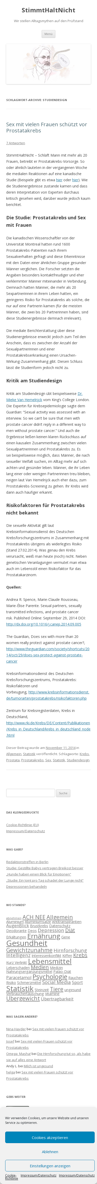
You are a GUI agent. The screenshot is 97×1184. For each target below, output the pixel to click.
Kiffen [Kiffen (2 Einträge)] (67, 955)
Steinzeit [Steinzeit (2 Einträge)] (42, 989)
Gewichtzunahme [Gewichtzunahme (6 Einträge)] (29, 950)
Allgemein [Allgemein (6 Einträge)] (60, 917)
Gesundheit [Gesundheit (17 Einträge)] (26, 943)
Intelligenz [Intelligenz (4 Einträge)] (18, 955)
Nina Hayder (16, 1029)
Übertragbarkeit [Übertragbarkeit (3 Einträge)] (57, 999)
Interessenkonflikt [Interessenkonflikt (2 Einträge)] (46, 955)
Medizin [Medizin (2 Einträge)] (56, 967)
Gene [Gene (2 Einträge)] (65, 937)
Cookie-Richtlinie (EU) (22, 825)
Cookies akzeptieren (50, 1137)
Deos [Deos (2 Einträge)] (32, 930)
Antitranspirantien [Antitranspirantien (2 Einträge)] (66, 921)
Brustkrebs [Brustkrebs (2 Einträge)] (39, 925)
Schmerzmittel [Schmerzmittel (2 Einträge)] (29, 982)
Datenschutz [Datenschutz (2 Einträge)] (59, 925)
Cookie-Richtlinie (11, 1177)
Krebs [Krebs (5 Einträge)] (80, 955)
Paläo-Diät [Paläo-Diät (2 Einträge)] (62, 971)
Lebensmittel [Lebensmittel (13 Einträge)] (50, 961)
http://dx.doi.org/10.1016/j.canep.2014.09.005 (43, 624)
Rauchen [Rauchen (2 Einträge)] (75, 977)
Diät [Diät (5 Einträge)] (70, 930)
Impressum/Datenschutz (38, 1176)
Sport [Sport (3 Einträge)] (77, 982)
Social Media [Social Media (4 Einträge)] (56, 982)
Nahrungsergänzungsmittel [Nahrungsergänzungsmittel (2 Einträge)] (29, 971)
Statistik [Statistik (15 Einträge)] (20, 988)
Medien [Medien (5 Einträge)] (40, 967)
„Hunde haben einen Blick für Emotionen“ (38, 874)
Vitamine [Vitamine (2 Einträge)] (52, 993)
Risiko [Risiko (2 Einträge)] (11, 982)
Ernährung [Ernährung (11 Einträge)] (43, 936)
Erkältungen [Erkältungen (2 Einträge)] (16, 937)
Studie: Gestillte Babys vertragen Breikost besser (44, 868)
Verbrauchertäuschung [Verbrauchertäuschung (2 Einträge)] (25, 993)
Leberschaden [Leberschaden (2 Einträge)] (18, 967)
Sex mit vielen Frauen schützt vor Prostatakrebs (46, 127)
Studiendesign (78, 760)
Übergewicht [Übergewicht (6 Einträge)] (23, 998)
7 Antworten (15, 143)
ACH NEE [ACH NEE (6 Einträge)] (34, 917)
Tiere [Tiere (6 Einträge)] (56, 989)
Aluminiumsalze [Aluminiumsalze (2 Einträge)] (38, 921)
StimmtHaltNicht (48, 10)
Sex (48, 760)
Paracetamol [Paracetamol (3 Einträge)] (19, 977)
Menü (48, 34)
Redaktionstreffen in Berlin (27, 862)
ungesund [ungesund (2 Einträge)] (72, 989)
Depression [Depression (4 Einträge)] (51, 930)
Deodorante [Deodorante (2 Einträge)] (16, 930)
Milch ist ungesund (38, 1066)
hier (59, 179)
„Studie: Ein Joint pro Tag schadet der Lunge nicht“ (45, 880)
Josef (10, 1041)
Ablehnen (50, 1151)
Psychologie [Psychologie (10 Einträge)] (50, 976)
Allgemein (13, 754)
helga (10, 1072)
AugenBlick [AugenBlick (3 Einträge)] (17, 925)
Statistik (29, 754)
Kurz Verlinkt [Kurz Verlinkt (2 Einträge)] (16, 962)
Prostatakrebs (32, 760)
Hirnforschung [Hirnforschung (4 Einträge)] (70, 950)
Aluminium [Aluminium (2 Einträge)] (15, 921)
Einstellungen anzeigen (50, 1165)
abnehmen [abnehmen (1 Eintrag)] (13, 918)
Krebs (84, 754)
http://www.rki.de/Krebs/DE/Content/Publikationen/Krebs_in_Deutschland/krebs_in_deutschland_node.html (48, 729)
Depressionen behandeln (26, 886)
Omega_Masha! (18, 1053)
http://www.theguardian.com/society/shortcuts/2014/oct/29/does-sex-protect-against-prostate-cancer (47, 655)
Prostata (13, 760)
